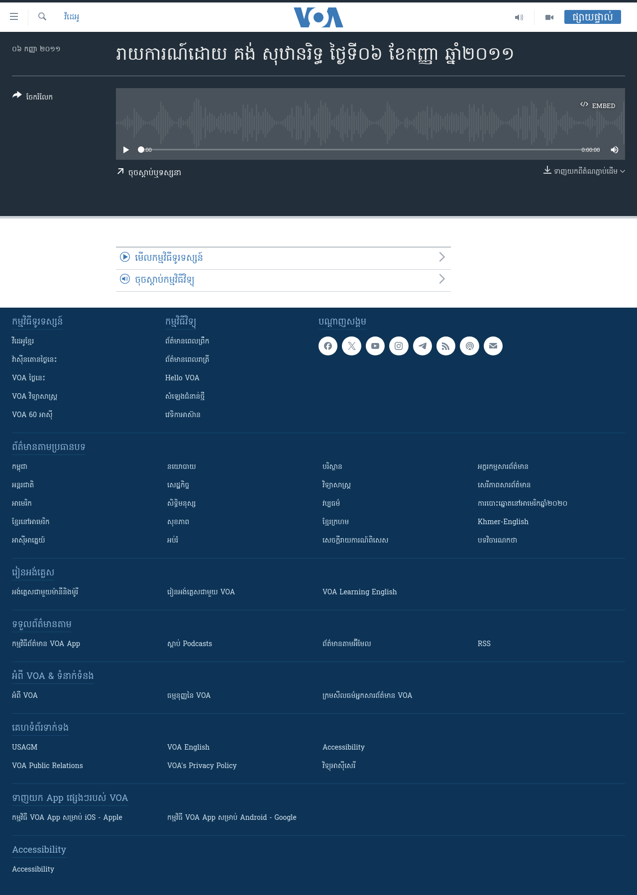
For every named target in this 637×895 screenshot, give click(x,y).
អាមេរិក (22, 504)
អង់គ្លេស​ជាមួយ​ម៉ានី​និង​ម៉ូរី (45, 592)
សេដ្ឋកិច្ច (178, 485)
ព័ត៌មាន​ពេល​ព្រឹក (187, 341)
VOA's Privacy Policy (202, 766)
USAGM (24, 748)
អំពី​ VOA (25, 696)
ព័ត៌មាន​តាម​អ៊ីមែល (346, 644)
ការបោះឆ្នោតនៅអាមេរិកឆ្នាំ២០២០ (522, 504)
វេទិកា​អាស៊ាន (183, 415)
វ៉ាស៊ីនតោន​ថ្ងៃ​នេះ (34, 360)
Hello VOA (182, 378)
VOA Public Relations (47, 766)
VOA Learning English (359, 592)
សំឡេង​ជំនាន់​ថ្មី (185, 397)
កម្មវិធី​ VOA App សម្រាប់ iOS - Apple (67, 818)
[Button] (32, 98)
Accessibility (343, 748)
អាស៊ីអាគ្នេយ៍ (28, 541)
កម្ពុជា (19, 467)
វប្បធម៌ (331, 504)
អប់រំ (172, 541)
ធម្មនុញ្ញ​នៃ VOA (189, 696)
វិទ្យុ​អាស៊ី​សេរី (338, 766)
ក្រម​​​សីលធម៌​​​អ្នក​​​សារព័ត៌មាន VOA (367, 696)
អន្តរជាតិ (23, 485)
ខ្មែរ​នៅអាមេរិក (31, 522)
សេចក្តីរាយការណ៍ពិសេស (355, 541)
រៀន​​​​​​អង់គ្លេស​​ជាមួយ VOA (201, 592)
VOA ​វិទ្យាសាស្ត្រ (34, 397)
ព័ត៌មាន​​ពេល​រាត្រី (187, 360)
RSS (484, 644)
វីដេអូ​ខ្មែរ (23, 341)
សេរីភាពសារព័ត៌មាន (504, 485)
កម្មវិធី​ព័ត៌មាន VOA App (46, 644)
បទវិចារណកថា (497, 541)
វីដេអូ (71, 17)
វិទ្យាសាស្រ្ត (336, 485)
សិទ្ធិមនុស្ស (181, 504)
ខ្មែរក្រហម (335, 522)
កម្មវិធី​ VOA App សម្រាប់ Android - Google (232, 818)
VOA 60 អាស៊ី (32, 415)
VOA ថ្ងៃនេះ (28, 378)
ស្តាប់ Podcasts (189, 644)
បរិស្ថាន (332, 467)
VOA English (188, 748)
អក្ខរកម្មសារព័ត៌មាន (503, 467)
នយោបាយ (181, 467)
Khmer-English (503, 522)
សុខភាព (178, 522)
